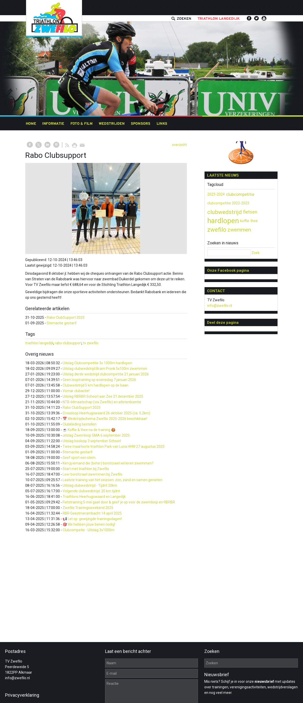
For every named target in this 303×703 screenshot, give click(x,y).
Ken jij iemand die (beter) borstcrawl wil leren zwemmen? (108, 463)
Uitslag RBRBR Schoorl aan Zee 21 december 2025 (103, 396)
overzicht (179, 145)
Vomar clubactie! (76, 391)
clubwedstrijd (224, 212)
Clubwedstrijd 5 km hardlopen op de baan (95, 385)
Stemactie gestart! (62, 323)
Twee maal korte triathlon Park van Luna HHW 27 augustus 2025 (114, 446)
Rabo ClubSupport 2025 (66, 317)
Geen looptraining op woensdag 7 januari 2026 (99, 380)
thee (254, 221)
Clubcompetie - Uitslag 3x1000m (88, 530)
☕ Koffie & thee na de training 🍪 (89, 430)
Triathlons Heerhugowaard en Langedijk (94, 497)
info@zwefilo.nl (219, 306)
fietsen (250, 212)
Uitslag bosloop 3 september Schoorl (92, 441)
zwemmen (239, 230)
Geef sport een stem (79, 458)
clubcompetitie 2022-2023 (228, 203)
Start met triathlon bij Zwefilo (86, 469)
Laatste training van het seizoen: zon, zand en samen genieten (112, 480)
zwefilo (216, 229)
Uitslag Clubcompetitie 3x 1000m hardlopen (97, 363)
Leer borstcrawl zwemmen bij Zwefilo (92, 474)
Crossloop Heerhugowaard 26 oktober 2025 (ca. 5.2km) (106, 413)
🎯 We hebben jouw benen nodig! (89, 524)
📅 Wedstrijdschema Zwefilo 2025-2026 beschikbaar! (105, 419)
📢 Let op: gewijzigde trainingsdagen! (92, 519)
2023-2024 (216, 194)
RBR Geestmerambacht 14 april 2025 (92, 513)
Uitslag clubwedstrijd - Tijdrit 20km (90, 485)
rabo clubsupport (68, 343)
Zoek (255, 253)
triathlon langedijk (39, 343)
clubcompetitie (240, 194)
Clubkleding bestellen (79, 424)
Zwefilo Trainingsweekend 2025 (88, 508)
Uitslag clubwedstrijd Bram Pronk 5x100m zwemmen (105, 369)
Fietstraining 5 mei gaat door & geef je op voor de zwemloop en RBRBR (119, 502)
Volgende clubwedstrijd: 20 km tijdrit (91, 491)
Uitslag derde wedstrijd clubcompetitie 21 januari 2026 (106, 374)
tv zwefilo (90, 343)
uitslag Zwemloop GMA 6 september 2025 (96, 435)
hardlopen (223, 221)
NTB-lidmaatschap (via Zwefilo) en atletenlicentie (102, 402)
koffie (244, 221)
